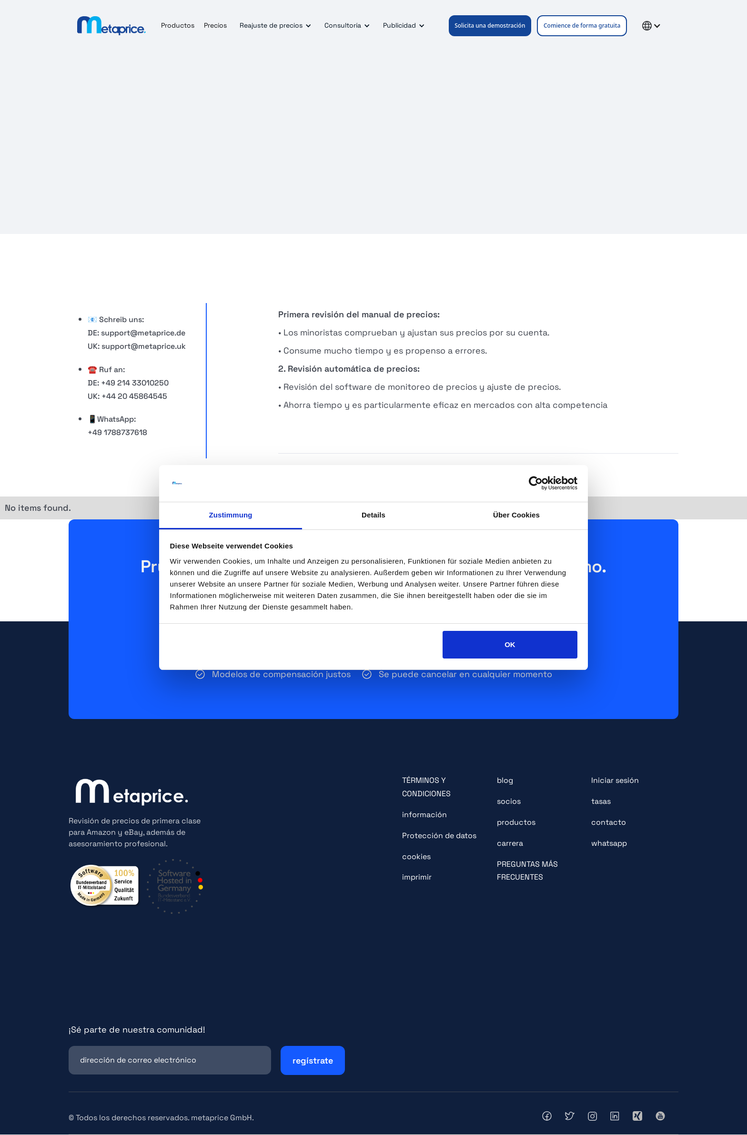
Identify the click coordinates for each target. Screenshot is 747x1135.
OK (510, 644)
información (424, 815)
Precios (215, 25)
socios (509, 802)
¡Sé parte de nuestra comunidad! (137, 1029)
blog (505, 781)
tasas (601, 802)
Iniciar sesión (615, 781)
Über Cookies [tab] (516, 515)
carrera (510, 843)
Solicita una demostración (489, 25)
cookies (416, 856)
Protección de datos (439, 836)
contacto (608, 822)
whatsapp (609, 843)
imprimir (417, 877)
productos (516, 822)
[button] (274, 26)
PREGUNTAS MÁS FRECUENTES (527, 870)
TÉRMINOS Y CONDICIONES (426, 787)
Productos (177, 25)
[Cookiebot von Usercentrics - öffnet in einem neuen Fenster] (535, 483)
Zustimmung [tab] (230, 515)
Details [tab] (373, 515)
